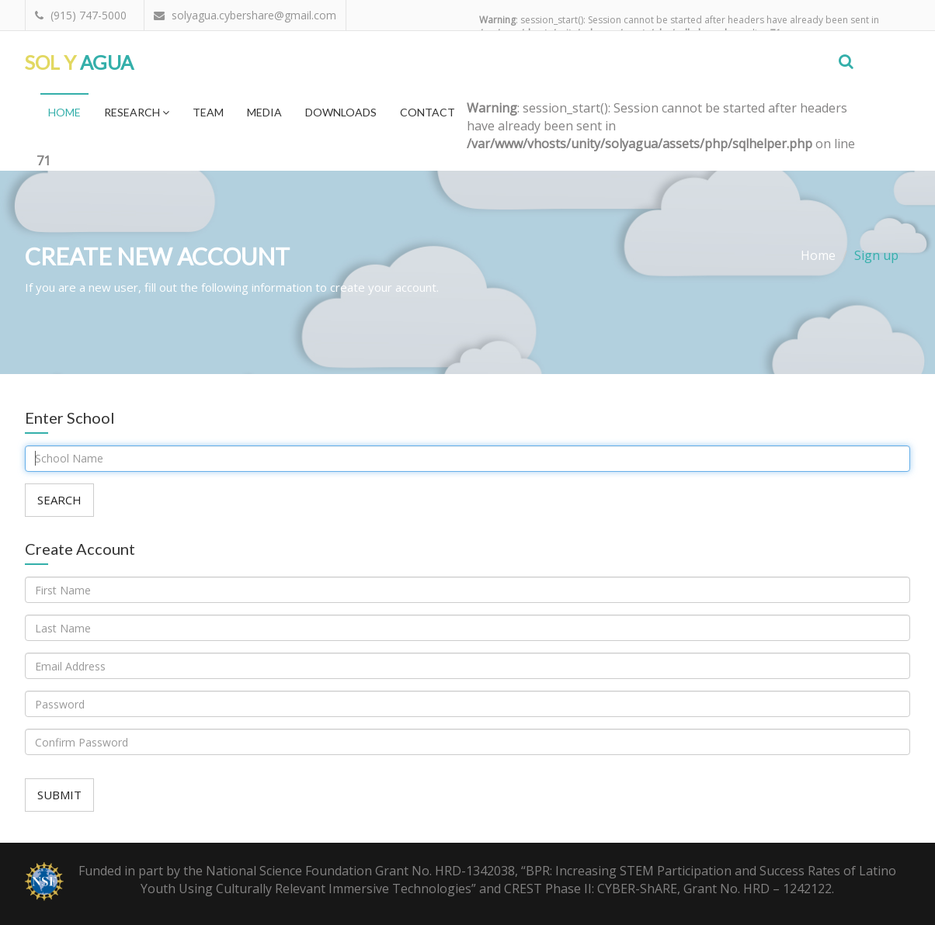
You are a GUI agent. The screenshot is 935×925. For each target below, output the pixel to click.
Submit (59, 794)
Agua (79, 62)
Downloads (341, 112)
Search (59, 500)
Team (208, 112)
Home (64, 112)
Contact (427, 112)
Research (136, 112)
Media (264, 112)
